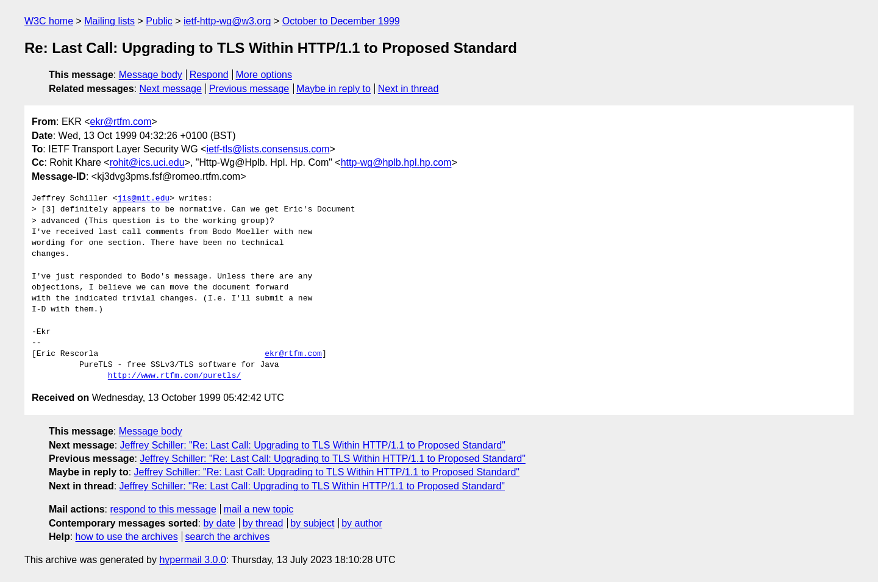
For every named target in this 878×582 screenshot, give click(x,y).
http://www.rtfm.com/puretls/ (174, 376)
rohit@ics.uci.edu (147, 162)
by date (219, 523)
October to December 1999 (341, 21)
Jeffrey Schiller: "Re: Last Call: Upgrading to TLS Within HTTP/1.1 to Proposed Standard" (312, 445)
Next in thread (408, 88)
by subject (312, 523)
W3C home (48, 21)
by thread (263, 523)
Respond (209, 74)
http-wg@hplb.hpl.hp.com (396, 162)
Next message (171, 88)
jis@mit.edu (143, 198)
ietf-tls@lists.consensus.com (267, 149)
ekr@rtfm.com (121, 121)
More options (264, 74)
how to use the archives (127, 536)
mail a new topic (259, 509)
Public (159, 21)
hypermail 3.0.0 (192, 560)
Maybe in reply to (333, 88)
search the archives (227, 536)
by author (361, 523)
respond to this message (163, 509)
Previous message (249, 88)
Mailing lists (109, 21)
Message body (150, 74)
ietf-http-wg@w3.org (227, 21)
